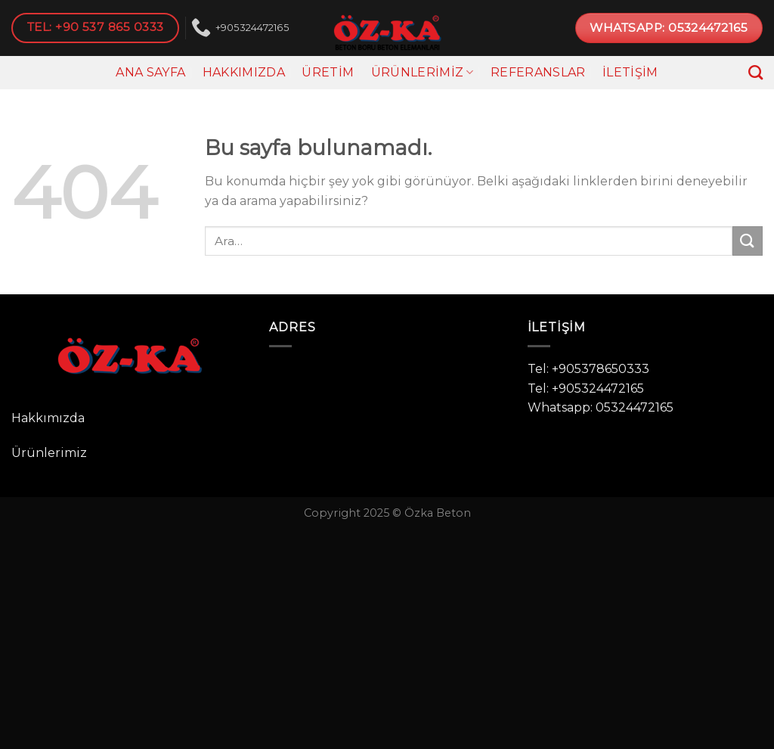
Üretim (328, 72)
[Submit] (747, 241)
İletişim (630, 72)
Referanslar (538, 72)
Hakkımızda (244, 72)
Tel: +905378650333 (588, 369)
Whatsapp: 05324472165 (600, 407)
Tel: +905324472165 (586, 388)
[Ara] (755, 72)
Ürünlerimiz (422, 72)
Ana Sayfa (150, 72)
